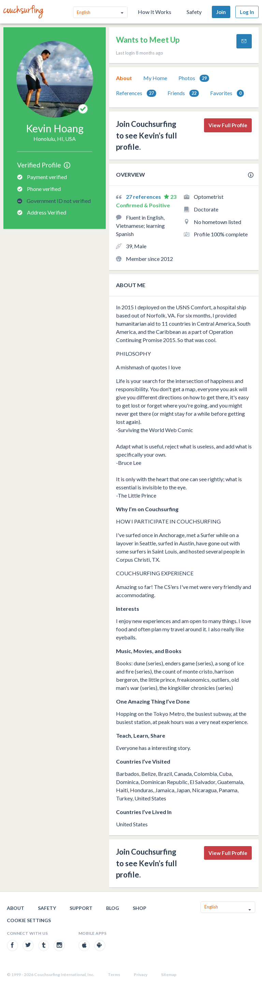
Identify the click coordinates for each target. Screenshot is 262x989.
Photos (193, 78)
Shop (139, 908)
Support (81, 908)
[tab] (124, 78)
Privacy (140, 974)
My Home (155, 78)
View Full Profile (227, 125)
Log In (247, 12)
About (124, 78)
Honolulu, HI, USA (54, 138)
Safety (194, 12)
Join (221, 12)
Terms (114, 974)
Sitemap (168, 974)
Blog (112, 908)
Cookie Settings (29, 920)
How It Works (154, 12)
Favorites (227, 93)
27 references (144, 196)
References (136, 93)
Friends (183, 93)
